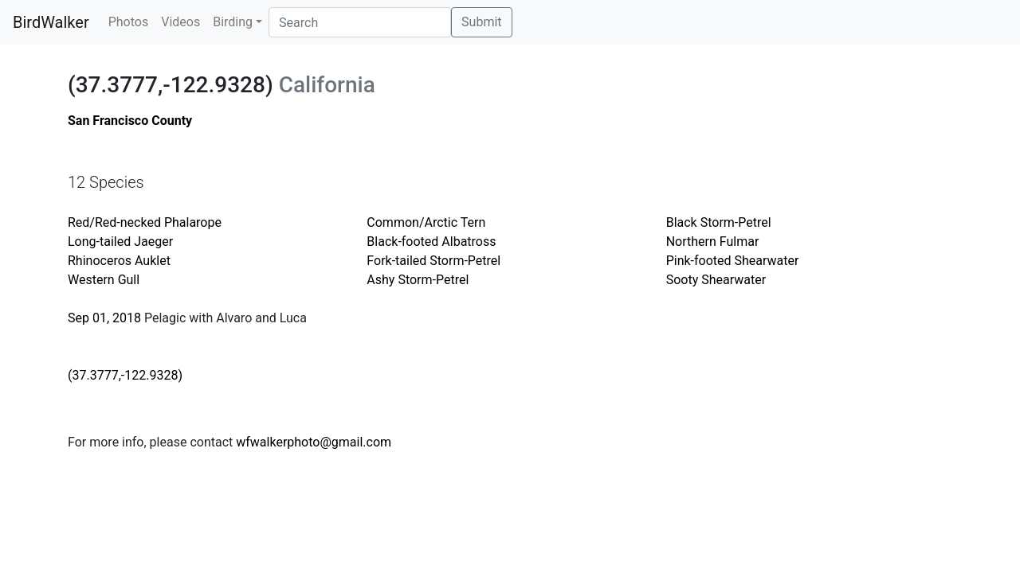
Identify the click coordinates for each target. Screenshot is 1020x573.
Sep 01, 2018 (104, 317)
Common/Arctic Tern (426, 222)
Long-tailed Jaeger (120, 241)
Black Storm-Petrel (718, 222)
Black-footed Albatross (431, 241)
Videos (180, 21)
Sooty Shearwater (716, 279)
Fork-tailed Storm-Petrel (433, 260)
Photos (128, 21)
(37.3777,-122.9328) (125, 375)
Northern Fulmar (712, 241)
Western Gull (103, 279)
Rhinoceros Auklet (119, 260)
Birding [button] (233, 21)
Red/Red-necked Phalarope (145, 222)
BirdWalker (51, 22)
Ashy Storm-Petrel (418, 279)
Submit (481, 21)
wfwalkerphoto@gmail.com (313, 442)
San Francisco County (130, 120)
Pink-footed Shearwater (732, 260)
